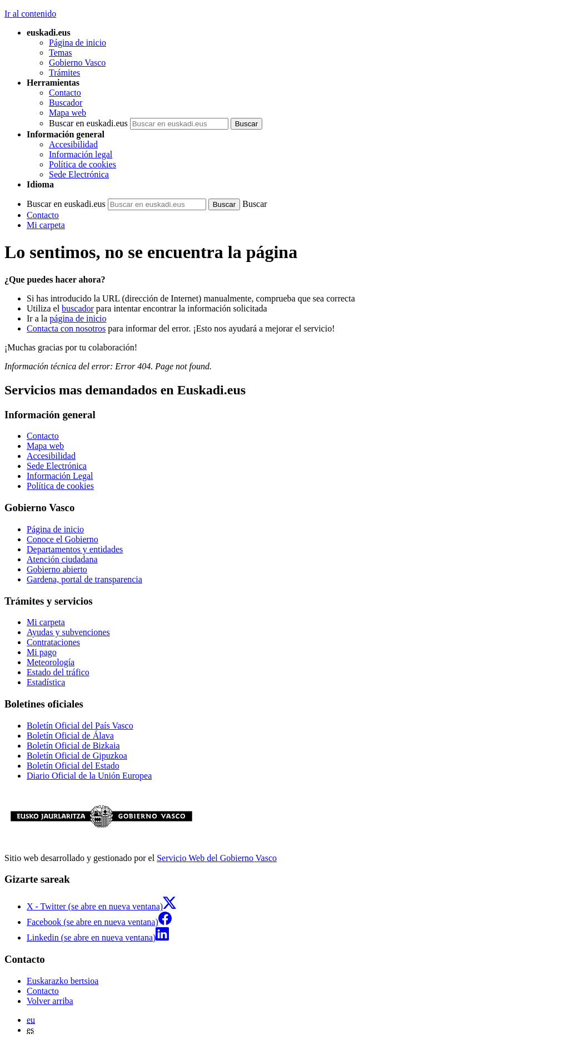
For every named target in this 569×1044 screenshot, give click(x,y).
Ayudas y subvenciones (68, 632)
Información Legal (60, 476)
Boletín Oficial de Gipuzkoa (77, 755)
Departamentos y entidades (75, 549)
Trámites (64, 72)
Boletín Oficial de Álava (70, 735)
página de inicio (77, 318)
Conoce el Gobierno (62, 539)
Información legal (80, 154)
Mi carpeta (46, 225)
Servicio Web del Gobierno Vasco (217, 858)
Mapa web (67, 112)
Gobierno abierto (57, 569)
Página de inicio (77, 42)
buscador (78, 308)
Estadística (46, 682)
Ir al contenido (30, 13)
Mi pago (42, 652)
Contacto (65, 92)
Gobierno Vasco (77, 62)
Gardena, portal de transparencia (84, 579)
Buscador (65, 102)
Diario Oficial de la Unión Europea (89, 775)
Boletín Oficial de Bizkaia (73, 745)
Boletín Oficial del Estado (73, 765)
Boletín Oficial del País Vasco (80, 725)
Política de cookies (82, 164)
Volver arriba (50, 1001)
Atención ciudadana (62, 559)
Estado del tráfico (58, 672)
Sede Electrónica (79, 174)
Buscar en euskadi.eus (88, 123)
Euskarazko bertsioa (62, 981)
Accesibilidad (73, 144)
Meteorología (50, 662)
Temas (60, 52)
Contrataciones (53, 642)
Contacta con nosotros (66, 328)
